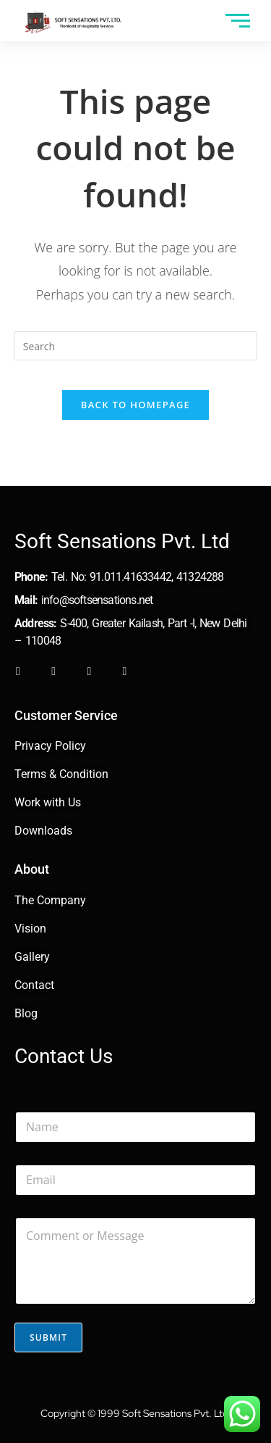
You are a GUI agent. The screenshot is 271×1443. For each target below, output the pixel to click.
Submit (48, 1337)
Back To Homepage (135, 404)
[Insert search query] (136, 345)
